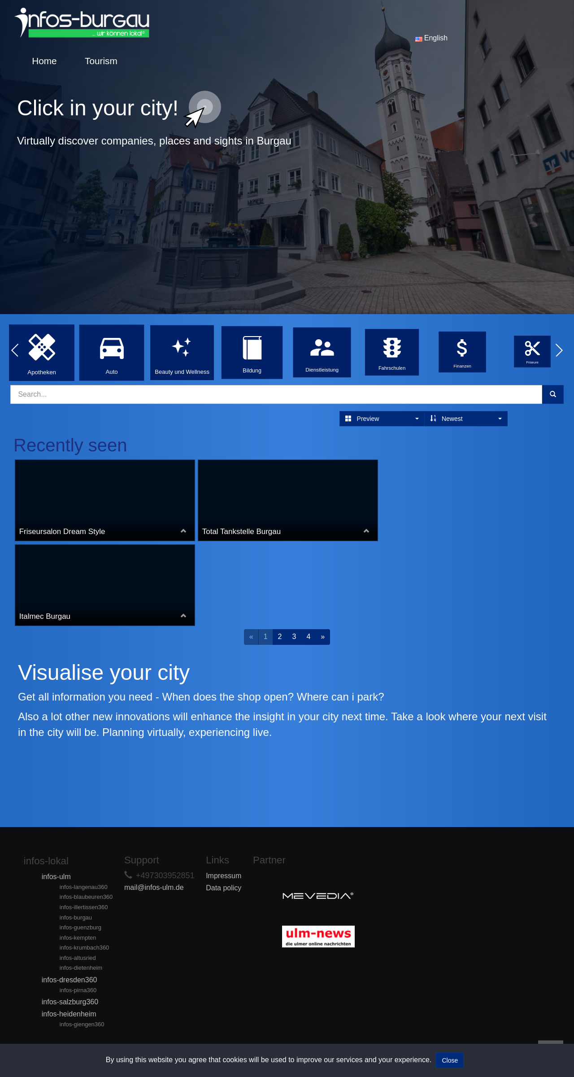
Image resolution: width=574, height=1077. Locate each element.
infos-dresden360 (69, 980)
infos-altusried (78, 957)
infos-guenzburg (80, 927)
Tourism (101, 61)
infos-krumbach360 (84, 947)
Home (44, 61)
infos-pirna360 (78, 990)
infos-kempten (78, 937)
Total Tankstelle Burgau (242, 531)
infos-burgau (76, 917)
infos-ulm (56, 876)
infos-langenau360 (84, 887)
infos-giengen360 (82, 1024)
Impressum (223, 876)
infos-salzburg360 (70, 1002)
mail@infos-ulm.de (154, 887)
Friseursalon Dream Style (63, 531)
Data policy (223, 888)
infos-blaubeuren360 (86, 896)
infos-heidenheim (69, 1014)
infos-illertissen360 (84, 907)
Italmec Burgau (45, 616)
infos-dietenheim (81, 967)
